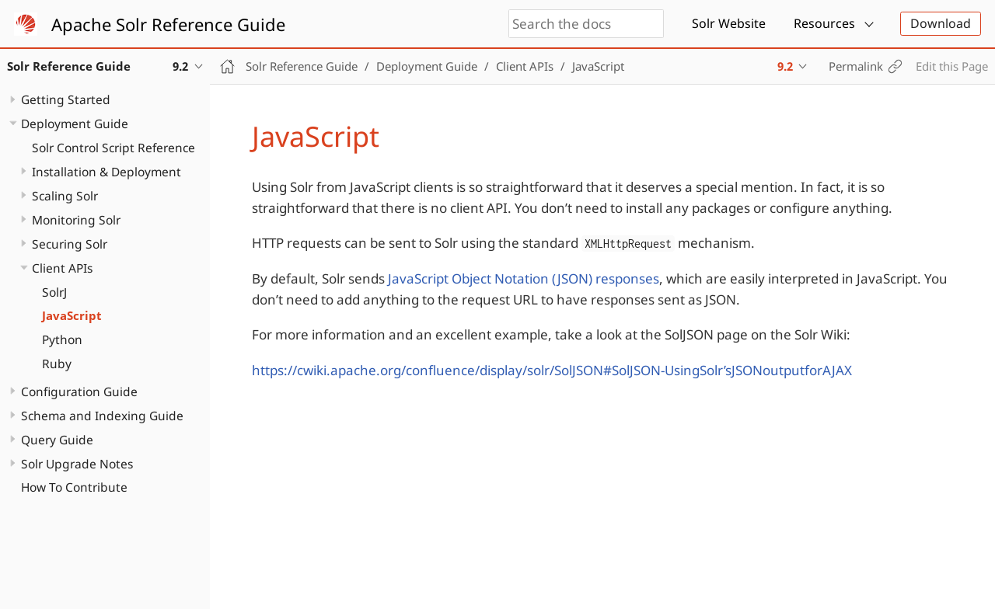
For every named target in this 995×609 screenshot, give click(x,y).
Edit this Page (952, 66)
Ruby (57, 363)
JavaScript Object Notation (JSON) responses (523, 278)
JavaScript (72, 315)
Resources (824, 23)
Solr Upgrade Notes (77, 463)
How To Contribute (74, 487)
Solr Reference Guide (302, 66)
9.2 (785, 66)
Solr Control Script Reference (113, 147)
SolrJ (54, 292)
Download (940, 23)
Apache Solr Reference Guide (168, 24)
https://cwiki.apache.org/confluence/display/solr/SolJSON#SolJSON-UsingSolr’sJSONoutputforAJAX (552, 370)
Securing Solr (69, 243)
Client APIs (62, 268)
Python (62, 339)
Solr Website (729, 23)
